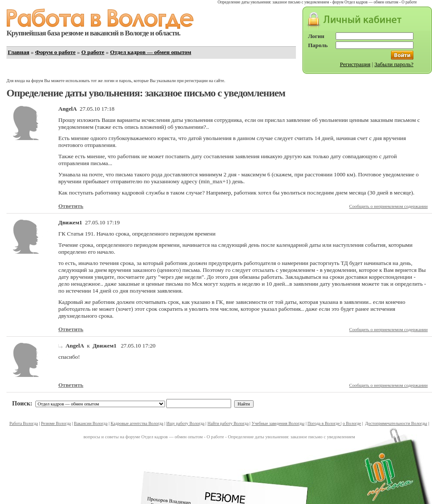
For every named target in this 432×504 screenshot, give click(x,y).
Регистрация (355, 64)
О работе (92, 52)
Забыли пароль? (394, 64)
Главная (18, 52)
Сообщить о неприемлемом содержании (388, 206)
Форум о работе (55, 52)
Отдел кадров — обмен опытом (150, 52)
